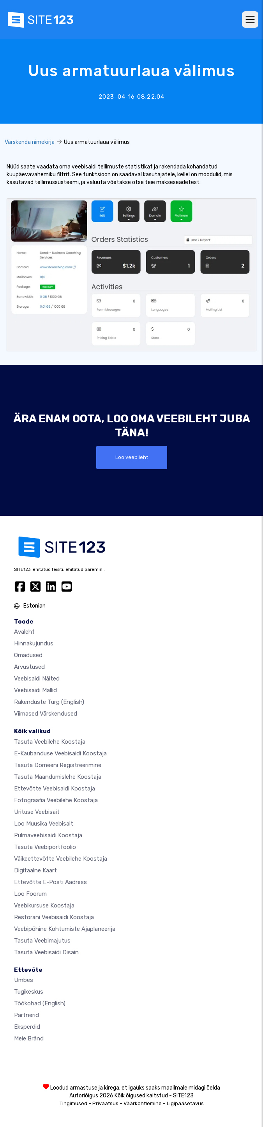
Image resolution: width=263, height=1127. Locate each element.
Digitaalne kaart (35, 870)
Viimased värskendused (45, 713)
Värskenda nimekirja (30, 142)
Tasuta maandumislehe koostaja (57, 776)
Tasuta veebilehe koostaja (49, 741)
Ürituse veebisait (37, 811)
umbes (23, 979)
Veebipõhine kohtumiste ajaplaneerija (64, 928)
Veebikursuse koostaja (44, 905)
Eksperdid (27, 1026)
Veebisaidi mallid (35, 690)
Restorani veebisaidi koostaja (54, 917)
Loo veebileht (131, 457)
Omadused (28, 655)
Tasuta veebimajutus (42, 940)
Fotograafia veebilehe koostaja (56, 800)
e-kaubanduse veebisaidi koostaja (60, 753)
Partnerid (26, 1015)
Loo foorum (30, 893)
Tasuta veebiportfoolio (45, 847)
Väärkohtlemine (143, 1103)
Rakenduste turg (49, 701)
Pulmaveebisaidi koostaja (48, 835)
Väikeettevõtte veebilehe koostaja (60, 858)
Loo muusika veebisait (43, 823)
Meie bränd (29, 1038)
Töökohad (39, 1003)
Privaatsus (105, 1103)
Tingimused (73, 1103)
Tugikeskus (28, 991)
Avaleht (24, 631)
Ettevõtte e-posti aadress (50, 882)
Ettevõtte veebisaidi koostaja (54, 788)
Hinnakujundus (33, 643)
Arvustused (29, 666)
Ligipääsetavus (185, 1103)
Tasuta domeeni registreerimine (57, 765)
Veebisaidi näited (37, 678)
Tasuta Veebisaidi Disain (46, 952)
